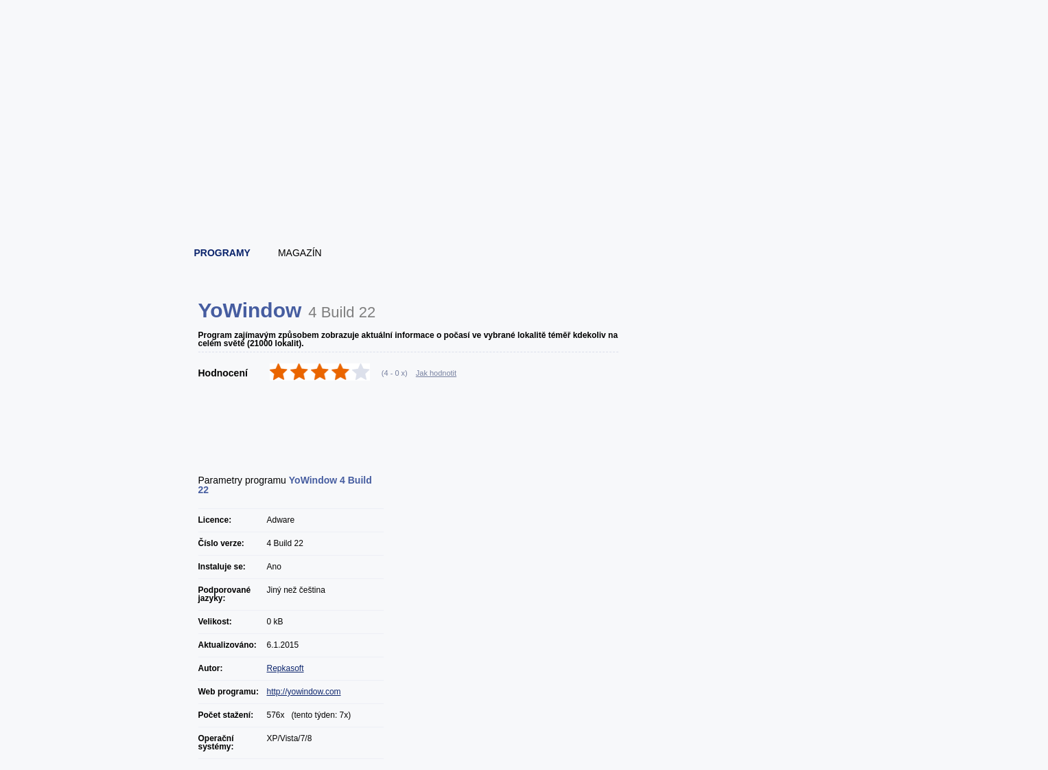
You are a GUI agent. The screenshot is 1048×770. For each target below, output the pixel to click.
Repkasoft (285, 668)
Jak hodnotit (436, 373)
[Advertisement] (525, 199)
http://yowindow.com (304, 692)
